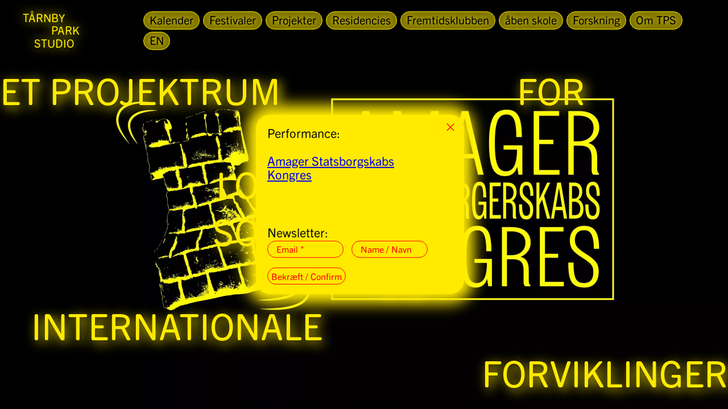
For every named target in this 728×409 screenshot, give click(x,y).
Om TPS (656, 19)
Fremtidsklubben (448, 19)
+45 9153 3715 (356, 402)
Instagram (458, 402)
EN (157, 40)
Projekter (294, 19)
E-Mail (318, 402)
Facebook (496, 402)
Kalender (171, 19)
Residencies (361, 19)
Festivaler (232, 19)
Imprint (396, 402)
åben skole (531, 19)
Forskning (596, 19)
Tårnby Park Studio (272, 402)
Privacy (425, 402)
